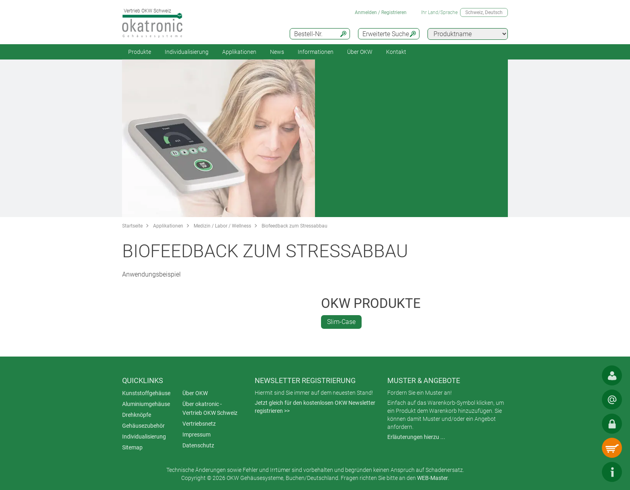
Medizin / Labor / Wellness (222, 226)
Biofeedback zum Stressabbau (294, 226)
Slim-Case (341, 322)
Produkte (139, 52)
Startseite (132, 226)
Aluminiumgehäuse (146, 404)
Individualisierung (187, 52)
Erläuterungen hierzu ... (416, 437)
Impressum (196, 434)
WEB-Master (432, 478)
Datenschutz (198, 445)
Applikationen (239, 52)
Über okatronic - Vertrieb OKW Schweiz (209, 408)
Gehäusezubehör (143, 425)
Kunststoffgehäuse (146, 393)
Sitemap (132, 447)
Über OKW (195, 393)
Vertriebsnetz (199, 423)
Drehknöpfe (136, 415)
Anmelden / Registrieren (381, 12)
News (277, 52)
